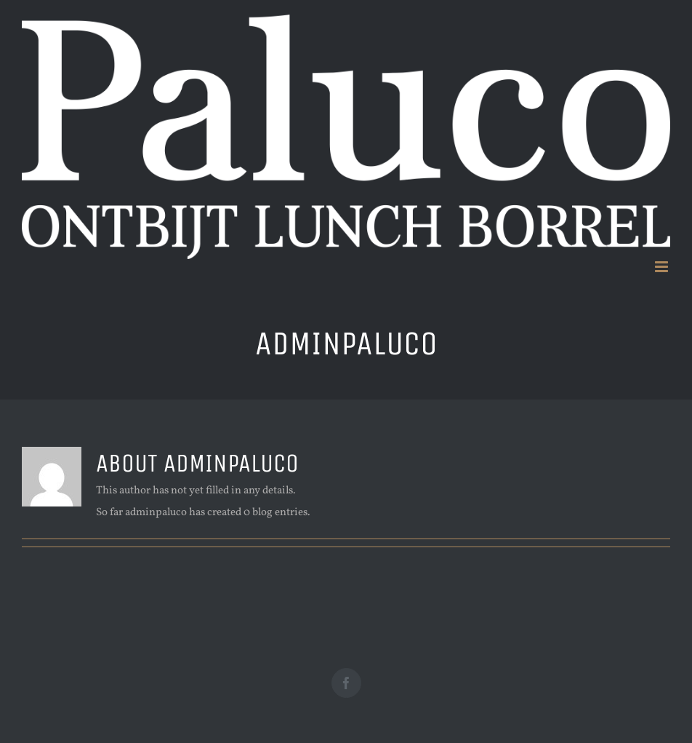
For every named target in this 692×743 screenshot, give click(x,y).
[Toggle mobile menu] (662, 266)
